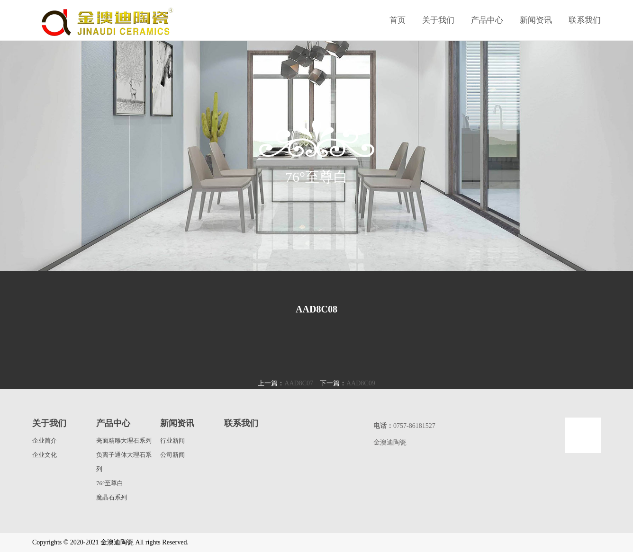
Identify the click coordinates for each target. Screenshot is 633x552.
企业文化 (44, 454)
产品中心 (487, 20)
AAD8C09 (360, 383)
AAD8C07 (298, 383)
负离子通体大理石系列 (124, 461)
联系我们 (585, 20)
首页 (397, 20)
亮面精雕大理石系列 (124, 440)
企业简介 (44, 440)
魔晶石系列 (111, 497)
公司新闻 (172, 454)
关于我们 (438, 20)
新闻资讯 (536, 20)
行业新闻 (172, 440)
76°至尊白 (109, 483)
